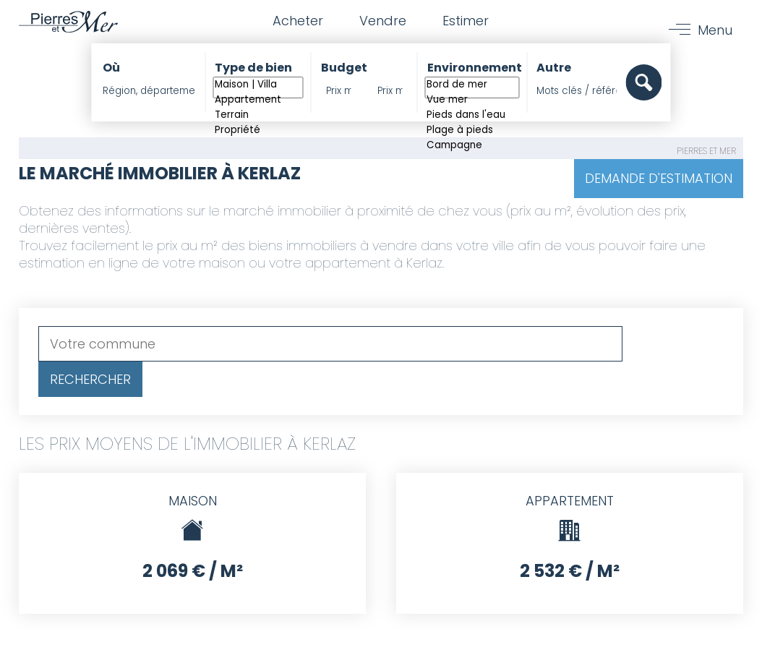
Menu (715, 30)
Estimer (465, 21)
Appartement (258, 100)
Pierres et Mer (706, 151)
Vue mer (471, 100)
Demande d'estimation (658, 178)
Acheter (298, 21)
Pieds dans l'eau (471, 115)
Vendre (382, 21)
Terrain (258, 115)
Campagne (471, 145)
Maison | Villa (258, 85)
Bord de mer (471, 85)
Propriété (258, 130)
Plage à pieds (471, 130)
